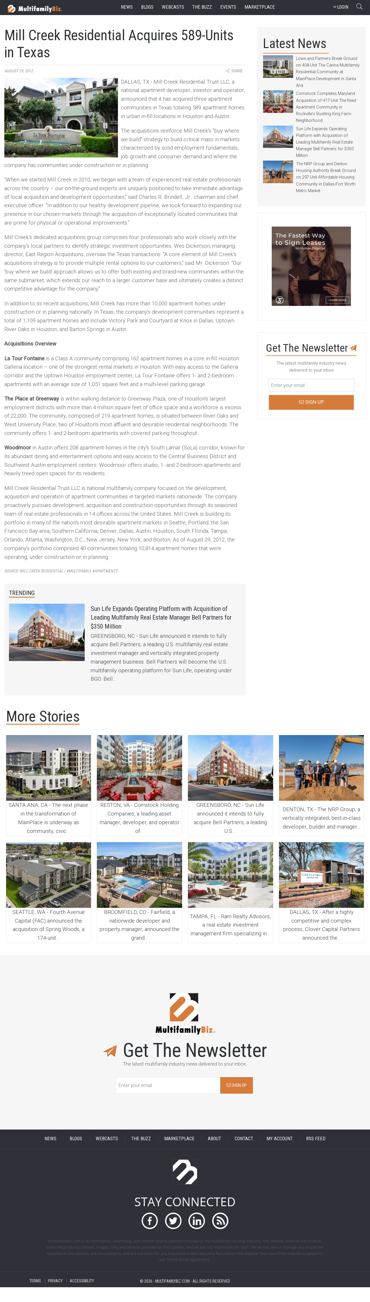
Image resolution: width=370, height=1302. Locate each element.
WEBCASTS (107, 1153)
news (127, 7)
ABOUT (214, 1153)
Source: (60, 571)
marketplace (260, 7)
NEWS (50, 1153)
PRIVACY (55, 1295)
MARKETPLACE (179, 1153)
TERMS (35, 1295)
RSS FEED (315, 1153)
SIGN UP (237, 1099)
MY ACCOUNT (280, 1153)
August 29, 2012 (18, 71)
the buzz (202, 7)
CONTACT (244, 1153)
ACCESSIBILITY (82, 1295)
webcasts (173, 7)
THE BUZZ (141, 1153)
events (228, 7)
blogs (147, 7)
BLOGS (76, 1153)
